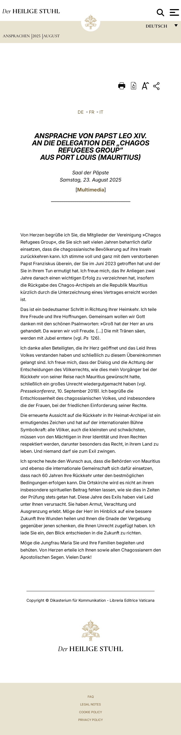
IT (101, 112)
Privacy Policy (90, 720)
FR (91, 112)
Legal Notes (90, 704)
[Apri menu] (173, 12)
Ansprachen (17, 35)
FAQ (91, 697)
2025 (37, 35)
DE (81, 112)
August (51, 35)
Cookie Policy (90, 712)
